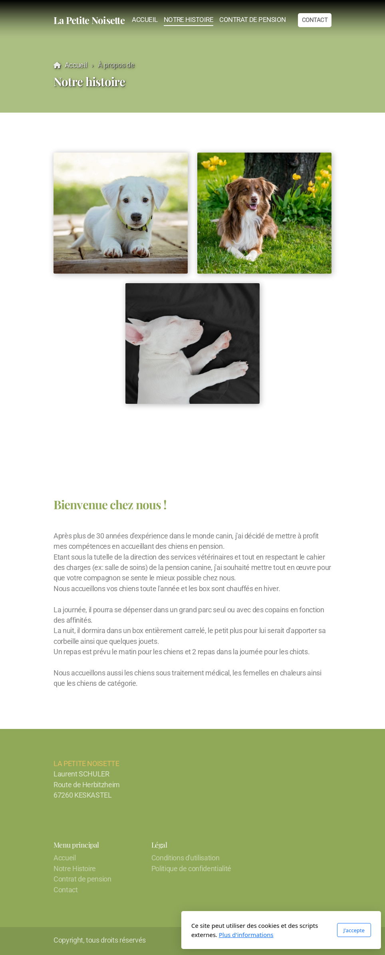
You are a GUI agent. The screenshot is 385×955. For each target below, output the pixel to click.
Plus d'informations (157, 935)
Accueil (76, 65)
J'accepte (265, 930)
